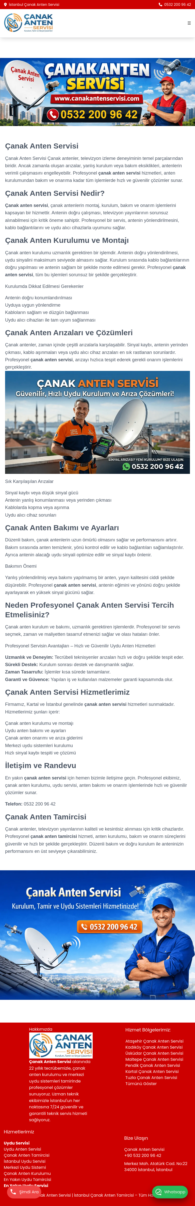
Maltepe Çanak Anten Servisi (154, 1059)
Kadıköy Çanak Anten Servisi (154, 1047)
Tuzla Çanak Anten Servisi (151, 1078)
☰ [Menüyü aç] (189, 23)
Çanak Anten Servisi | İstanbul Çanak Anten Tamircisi (83, 1195)
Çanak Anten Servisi (26, 158)
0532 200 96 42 (175, 4)
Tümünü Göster (141, 1084)
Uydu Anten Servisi (22, 1149)
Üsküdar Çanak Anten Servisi (154, 1053)
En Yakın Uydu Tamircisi (27, 1179)
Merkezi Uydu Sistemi (25, 1167)
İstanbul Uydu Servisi (24, 1161)
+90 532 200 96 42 (142, 1155)
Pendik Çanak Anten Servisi (152, 1065)
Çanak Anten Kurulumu (27, 1173)
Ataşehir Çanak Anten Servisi (154, 1041)
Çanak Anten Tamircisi (27, 1155)
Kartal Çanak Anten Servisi (152, 1071)
